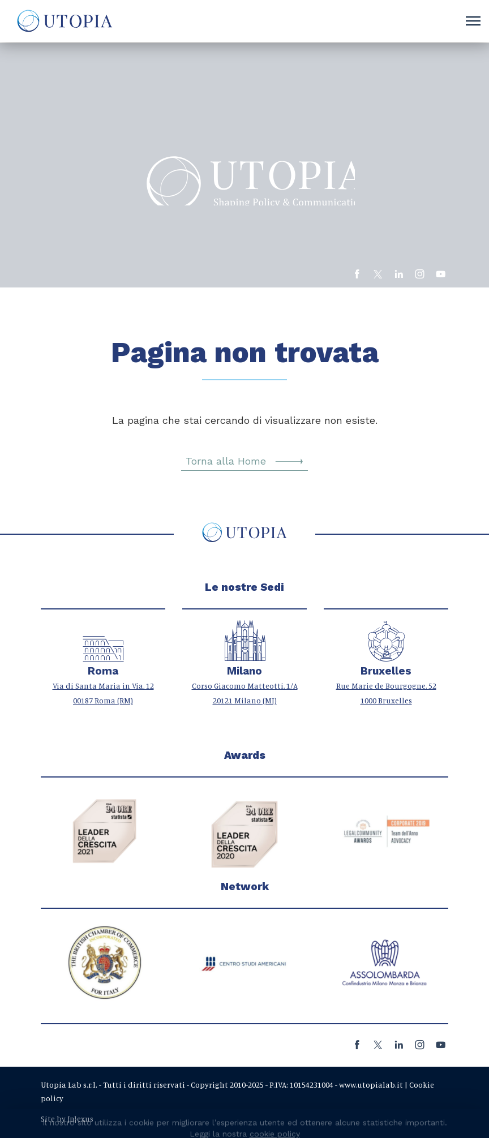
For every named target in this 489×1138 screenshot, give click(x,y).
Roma (103, 671)
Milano (244, 671)
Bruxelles (386, 671)
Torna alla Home (244, 461)
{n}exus (80, 1118)
